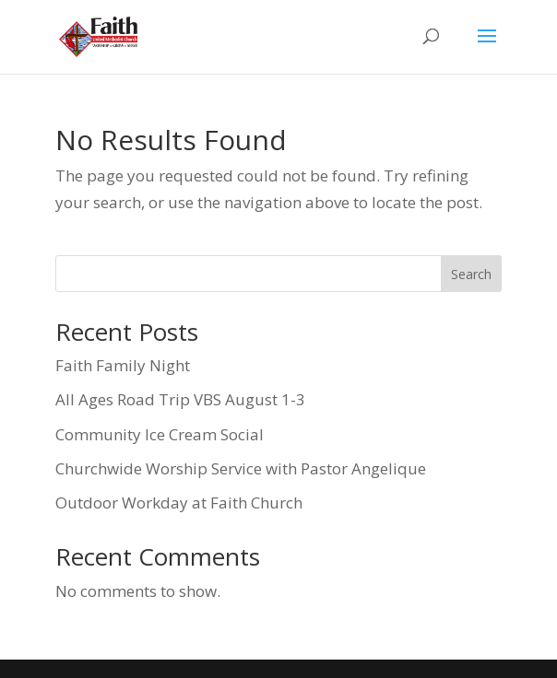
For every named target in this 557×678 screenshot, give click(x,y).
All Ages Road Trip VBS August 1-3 (180, 399)
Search (471, 274)
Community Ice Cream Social (159, 434)
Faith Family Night (122, 365)
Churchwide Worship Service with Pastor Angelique (240, 468)
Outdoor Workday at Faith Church (178, 502)
